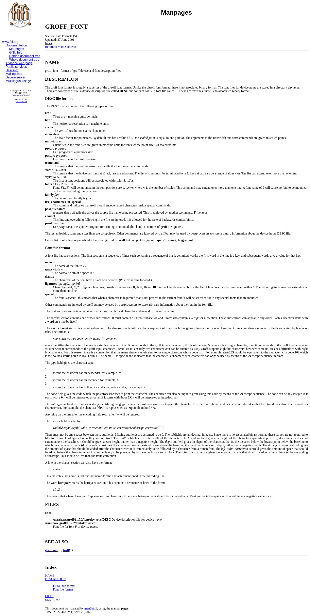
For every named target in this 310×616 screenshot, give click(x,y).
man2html (90, 608)
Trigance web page (19, 63)
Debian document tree (24, 56)
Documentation (16, 45)
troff (66, 550)
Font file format (63, 589)
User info (12, 70)
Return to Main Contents (61, 46)
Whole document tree (24, 59)
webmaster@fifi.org (20, 95)
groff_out (51, 550)
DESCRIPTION (55, 579)
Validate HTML (21, 99)
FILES (49, 596)
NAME (49, 575)
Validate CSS (21, 101)
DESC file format (64, 586)
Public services (16, 66)
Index (48, 43)
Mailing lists (14, 73)
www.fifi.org (10, 41)
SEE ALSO (52, 599)
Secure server (16, 77)
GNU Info (16, 52)
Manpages (16, 49)
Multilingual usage (18, 81)
